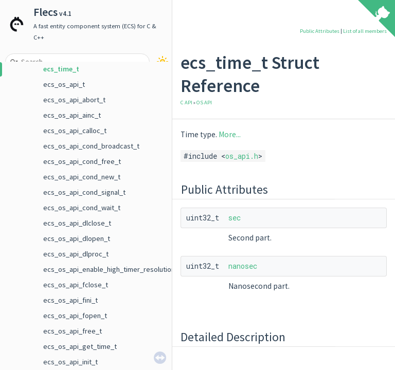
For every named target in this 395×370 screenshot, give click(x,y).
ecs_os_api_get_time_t (80, 346)
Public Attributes (319, 31)
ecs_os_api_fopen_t (75, 315)
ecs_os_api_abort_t (74, 99)
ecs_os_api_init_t (70, 361)
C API (186, 102)
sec (234, 218)
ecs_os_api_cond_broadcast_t (91, 146)
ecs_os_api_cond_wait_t (81, 207)
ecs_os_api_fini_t (70, 300)
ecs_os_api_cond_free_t (82, 161)
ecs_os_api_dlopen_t (76, 238)
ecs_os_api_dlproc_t (76, 253)
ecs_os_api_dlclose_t (77, 223)
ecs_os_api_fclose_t (75, 284)
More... (230, 134)
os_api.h (241, 156)
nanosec (242, 266)
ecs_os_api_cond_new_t (81, 176)
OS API (204, 102)
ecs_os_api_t (64, 84)
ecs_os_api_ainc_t (72, 115)
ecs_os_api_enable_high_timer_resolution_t (112, 269)
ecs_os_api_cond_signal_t (84, 192)
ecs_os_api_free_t (72, 331)
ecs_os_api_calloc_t (74, 130)
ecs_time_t (61, 68)
